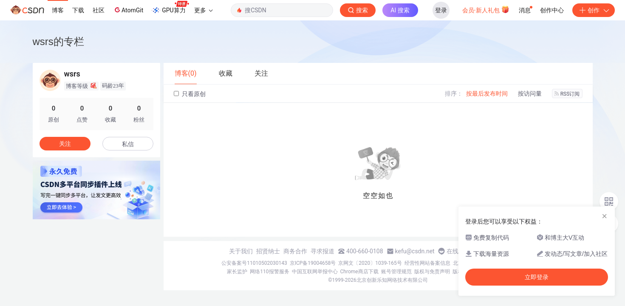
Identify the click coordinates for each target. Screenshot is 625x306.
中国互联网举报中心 (315, 272)
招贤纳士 (268, 251)
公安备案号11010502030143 (254, 263)
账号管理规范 (396, 272)
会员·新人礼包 (485, 9)
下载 (78, 10)
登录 (441, 10)
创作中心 (552, 10)
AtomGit (128, 10)
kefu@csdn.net (415, 251)
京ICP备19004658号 (313, 263)
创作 (594, 10)
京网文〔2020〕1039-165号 (370, 263)
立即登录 (537, 277)
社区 (99, 10)
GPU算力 (170, 7)
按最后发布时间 (487, 93)
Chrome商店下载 (359, 272)
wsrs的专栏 (58, 41)
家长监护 (237, 272)
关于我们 (241, 251)
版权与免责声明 (432, 272)
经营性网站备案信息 (427, 263)
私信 (128, 144)
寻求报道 (322, 251)
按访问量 (530, 93)
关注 (65, 143)
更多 (203, 10)
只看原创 (190, 94)
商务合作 (295, 251)
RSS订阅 (567, 94)
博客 (58, 10)
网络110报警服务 (269, 272)
